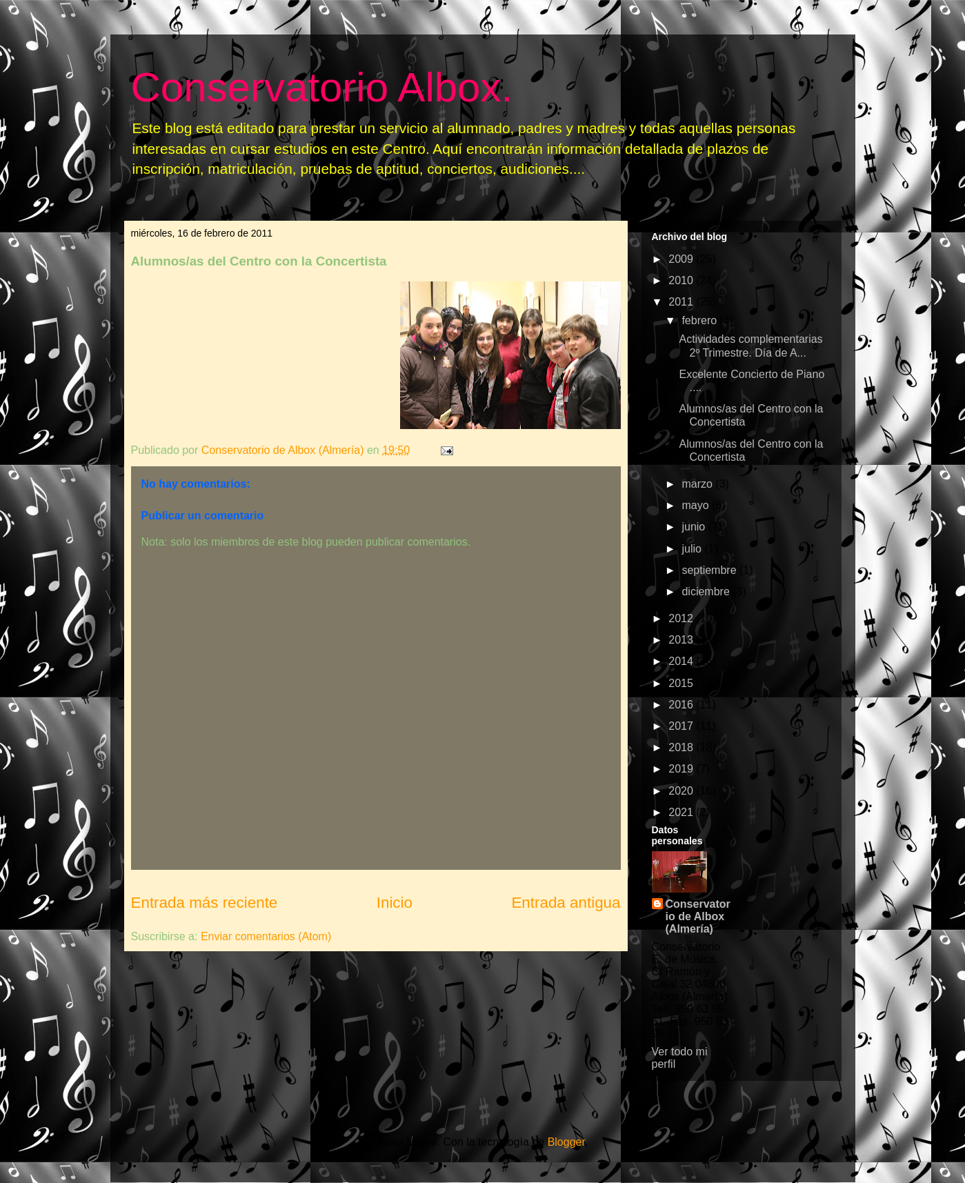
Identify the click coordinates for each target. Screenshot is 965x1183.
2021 (682, 812)
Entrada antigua (565, 902)
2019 (682, 769)
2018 (682, 747)
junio (695, 527)
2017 (682, 726)
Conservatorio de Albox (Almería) (698, 916)
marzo (698, 484)
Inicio (394, 902)
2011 (682, 302)
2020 (682, 791)
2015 (682, 683)
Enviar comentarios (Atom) (266, 936)
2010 (682, 280)
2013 (682, 640)
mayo (697, 505)
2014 (682, 661)
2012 (682, 618)
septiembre (710, 570)
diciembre (707, 591)
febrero (700, 320)
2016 (682, 704)
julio (693, 549)
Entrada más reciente (204, 902)
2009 (682, 259)
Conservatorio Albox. (322, 87)
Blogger (566, 1142)
